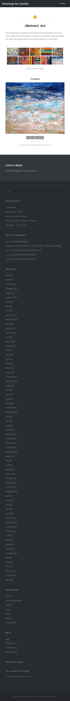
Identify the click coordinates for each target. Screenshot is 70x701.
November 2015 (11, 377)
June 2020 (9, 302)
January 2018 (10, 342)
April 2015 (9, 399)
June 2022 (9, 280)
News (8, 614)
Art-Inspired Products (14, 600)
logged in (18, 171)
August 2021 (10, 293)
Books (8, 609)
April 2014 (9, 425)
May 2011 (9, 540)
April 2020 (9, 311)
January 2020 (10, 315)
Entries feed (10, 643)
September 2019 (11, 319)
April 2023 (9, 275)
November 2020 (11, 297)
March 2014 (10, 430)
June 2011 (9, 536)
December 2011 (11, 522)
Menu (63, 3)
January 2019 (10, 328)
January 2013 (10, 474)
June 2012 (9, 500)
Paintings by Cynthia (15, 3)
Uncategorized (11, 623)
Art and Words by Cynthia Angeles (24, 255)
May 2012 (9, 505)
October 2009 (11, 575)
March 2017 (10, 355)
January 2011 (10, 549)
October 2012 (11, 487)
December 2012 (11, 478)
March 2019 (10, 324)
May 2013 (9, 465)
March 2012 (10, 513)
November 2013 (11, 443)
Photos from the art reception (16, 216)
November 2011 (11, 527)
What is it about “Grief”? (14, 212)
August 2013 (10, 456)
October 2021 (11, 284)
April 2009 (9, 580)
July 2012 (9, 496)
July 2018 (9, 337)
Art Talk (8, 596)
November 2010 (11, 553)
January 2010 (10, 571)
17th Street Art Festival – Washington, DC (27, 250)
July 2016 (9, 359)
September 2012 (11, 491)
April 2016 (9, 364)
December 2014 (11, 408)
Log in (8, 639)
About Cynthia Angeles (20, 241)
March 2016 (10, 368)
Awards (8, 605)
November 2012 (11, 483)
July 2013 (9, 461)
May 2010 (9, 566)
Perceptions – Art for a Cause (16, 225)
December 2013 (11, 439)
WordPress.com (52, 696)
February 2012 (11, 518)
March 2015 (10, 403)
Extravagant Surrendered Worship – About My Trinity (24, 246)
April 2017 (9, 350)
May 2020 (9, 306)
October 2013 (11, 447)
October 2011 (11, 531)
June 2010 (9, 562)
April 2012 (9, 509)
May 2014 (9, 421)
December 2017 (11, 346)
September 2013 (11, 452)
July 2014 (9, 416)
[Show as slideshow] (35, 68)
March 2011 (10, 544)
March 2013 (10, 469)
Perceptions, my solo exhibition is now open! (21, 221)
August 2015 (10, 386)
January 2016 (10, 372)
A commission (10, 207)
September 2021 (11, 289)
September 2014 (11, 412)
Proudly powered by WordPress (23, 696)
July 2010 (9, 558)
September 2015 (11, 381)
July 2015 (9, 390)
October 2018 (11, 333)
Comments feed (11, 648)
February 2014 (11, 434)
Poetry (8, 618)
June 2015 (9, 394)
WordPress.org (11, 652)
